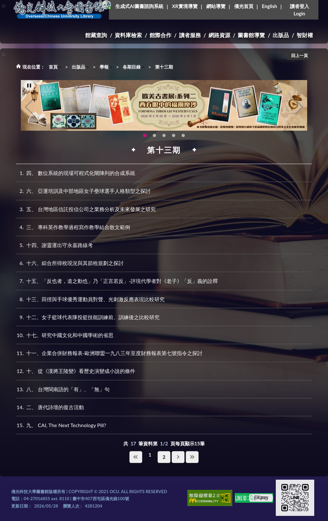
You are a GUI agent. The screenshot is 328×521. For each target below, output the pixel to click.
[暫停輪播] (29, 89)
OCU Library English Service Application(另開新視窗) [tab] (173, 139)
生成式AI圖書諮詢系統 (139, 6)
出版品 (281, 35)
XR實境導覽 (185, 6)
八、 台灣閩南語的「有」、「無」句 (63, 389)
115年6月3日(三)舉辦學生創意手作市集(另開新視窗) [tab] (164, 139)
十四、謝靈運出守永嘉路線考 (54, 245)
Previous (28, 110)
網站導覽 (216, 6)
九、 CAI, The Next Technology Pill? (61, 425)
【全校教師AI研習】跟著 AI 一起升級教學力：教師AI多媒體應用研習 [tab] (154, 139)
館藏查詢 (96, 35)
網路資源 (219, 35)
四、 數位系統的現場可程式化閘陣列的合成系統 (75, 173)
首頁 (53, 67)
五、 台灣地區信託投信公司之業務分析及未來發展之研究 (86, 209)
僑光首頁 (243, 6)
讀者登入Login (299, 9)
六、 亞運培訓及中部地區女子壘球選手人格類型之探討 (83, 190)
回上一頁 (299, 55)
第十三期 (164, 67)
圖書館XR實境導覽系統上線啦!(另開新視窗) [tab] (183, 139)
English (269, 6)
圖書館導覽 (251, 35)
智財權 (305, 35)
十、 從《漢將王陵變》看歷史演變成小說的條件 (75, 371)
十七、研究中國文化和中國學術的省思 (64, 335)
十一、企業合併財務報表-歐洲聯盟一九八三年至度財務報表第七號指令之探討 (109, 353)
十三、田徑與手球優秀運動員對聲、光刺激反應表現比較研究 (90, 299)
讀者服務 (190, 35)
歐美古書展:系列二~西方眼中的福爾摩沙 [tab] (144, 139)
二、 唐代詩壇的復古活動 (50, 407)
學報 (104, 67)
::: (3, 5)
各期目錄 (132, 67)
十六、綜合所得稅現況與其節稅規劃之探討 (70, 263)
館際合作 (160, 35)
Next (299, 110)
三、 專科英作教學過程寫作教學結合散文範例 (73, 227)
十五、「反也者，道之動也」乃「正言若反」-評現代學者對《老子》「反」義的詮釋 (117, 281)
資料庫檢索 (128, 35)
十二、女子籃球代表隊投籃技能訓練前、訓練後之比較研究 (88, 317)
